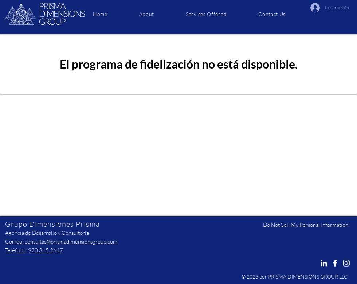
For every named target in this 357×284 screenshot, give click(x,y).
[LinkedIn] (323, 263)
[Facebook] (335, 263)
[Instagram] (346, 263)
